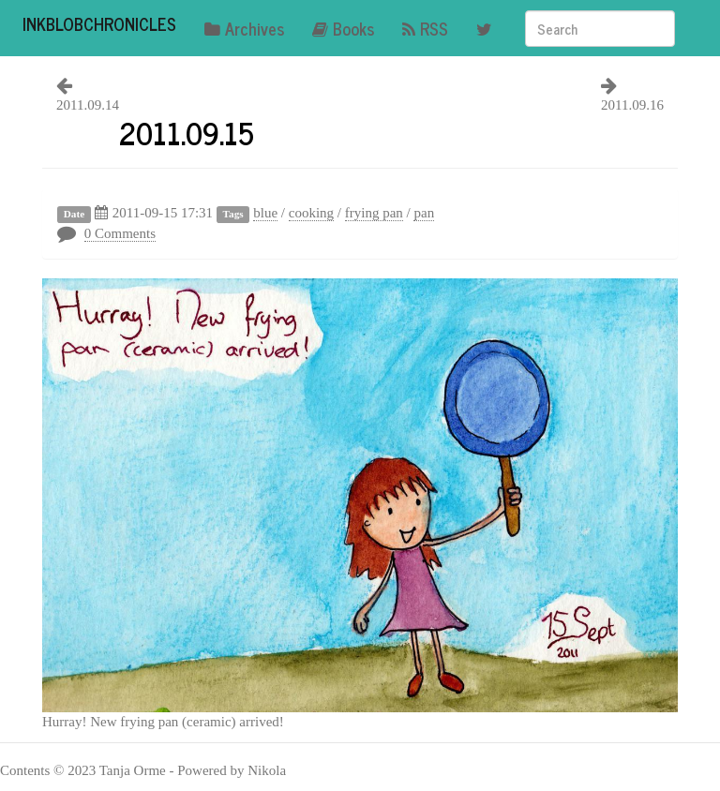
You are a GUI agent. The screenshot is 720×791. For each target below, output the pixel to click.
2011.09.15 (186, 132)
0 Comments (120, 233)
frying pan (374, 212)
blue (265, 212)
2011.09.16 (632, 104)
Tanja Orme (132, 770)
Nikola (267, 770)
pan (423, 212)
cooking (311, 212)
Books (343, 28)
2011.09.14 (87, 104)
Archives (244, 28)
